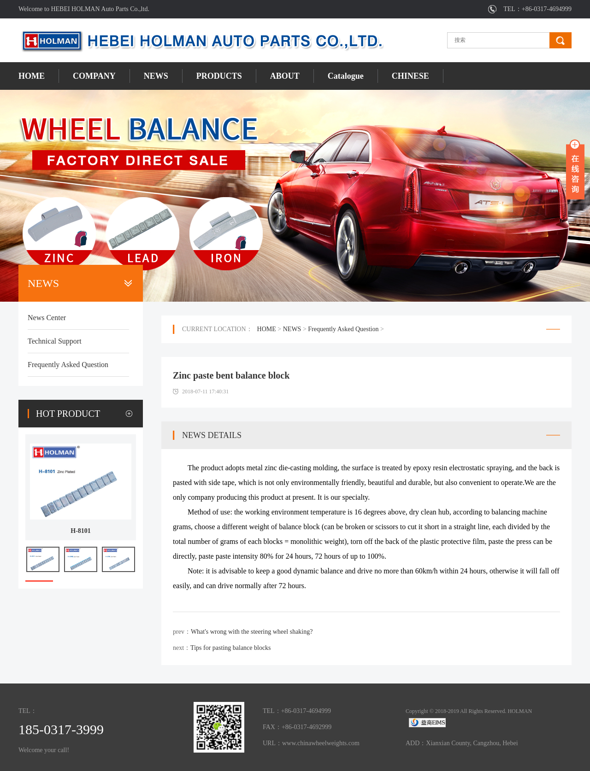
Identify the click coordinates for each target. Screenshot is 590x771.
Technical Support (55, 341)
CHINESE (410, 76)
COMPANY (94, 76)
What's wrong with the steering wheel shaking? (252, 631)
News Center (47, 317)
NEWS (156, 76)
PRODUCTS (219, 76)
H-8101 (81, 530)
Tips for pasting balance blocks (230, 647)
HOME (31, 76)
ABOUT (285, 76)
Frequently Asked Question (68, 364)
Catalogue (346, 76)
